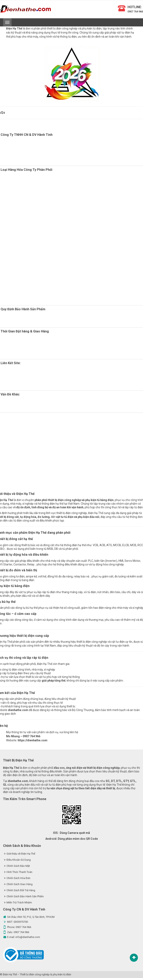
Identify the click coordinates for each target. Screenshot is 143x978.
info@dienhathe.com (27, 937)
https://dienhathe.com (32, 740)
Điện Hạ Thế (10, 974)
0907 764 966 (135, 11)
